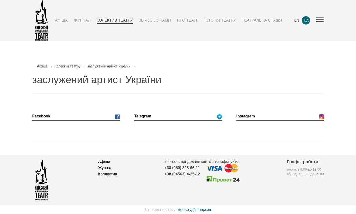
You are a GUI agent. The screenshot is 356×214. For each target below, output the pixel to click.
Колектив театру (115, 20)
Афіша (61, 20)
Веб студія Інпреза (194, 209)
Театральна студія (262, 20)
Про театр (188, 20)
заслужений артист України (108, 66)
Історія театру (220, 20)
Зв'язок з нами (155, 20)
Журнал (82, 20)
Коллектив (107, 174)
